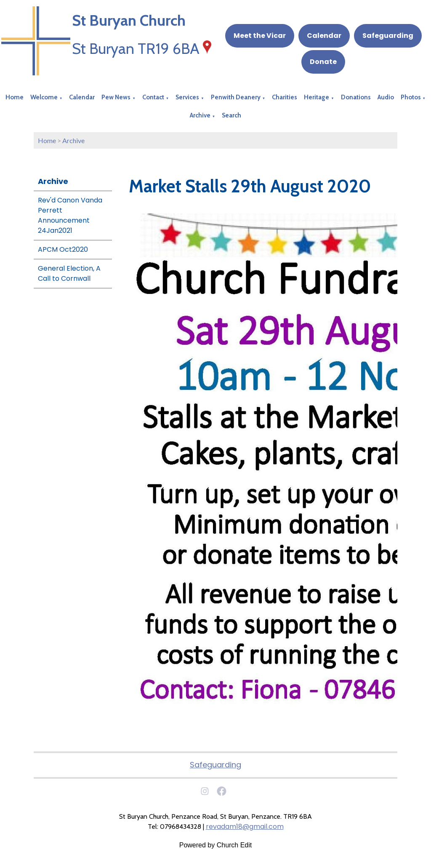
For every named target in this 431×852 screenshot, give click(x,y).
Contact (153, 97)
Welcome (44, 97)
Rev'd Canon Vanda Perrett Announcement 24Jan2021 (70, 215)
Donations (356, 97)
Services (187, 97)
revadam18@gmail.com (245, 826)
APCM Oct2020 (63, 249)
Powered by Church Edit (215, 845)
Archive (200, 115)
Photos (411, 97)
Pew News (115, 97)
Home (14, 97)
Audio (386, 97)
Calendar (324, 35)
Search (231, 115)
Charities (284, 97)
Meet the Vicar (260, 35)
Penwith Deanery (236, 97)
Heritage (316, 97)
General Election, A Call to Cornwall (69, 273)
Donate (323, 62)
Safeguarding (387, 35)
